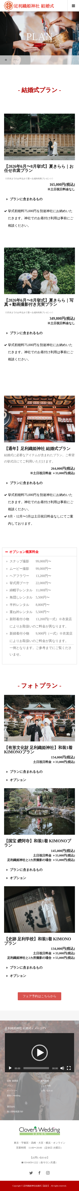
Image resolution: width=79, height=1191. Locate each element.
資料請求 (45, 1081)
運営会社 (11, 1106)
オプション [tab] (16, 780)
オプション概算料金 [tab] (22, 552)
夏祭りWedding (13, 1095)
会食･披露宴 (12, 1081)
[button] (39, 996)
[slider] (36, 1068)
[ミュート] (62, 1068)
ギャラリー (12, 1090)
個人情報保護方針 (15, 1111)
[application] (39, 1052)
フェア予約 (46, 1086)
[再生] (10, 1068)
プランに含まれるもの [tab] (24, 199)
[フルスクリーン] (69, 1068)
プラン (10, 1086)
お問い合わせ (47, 1090)
